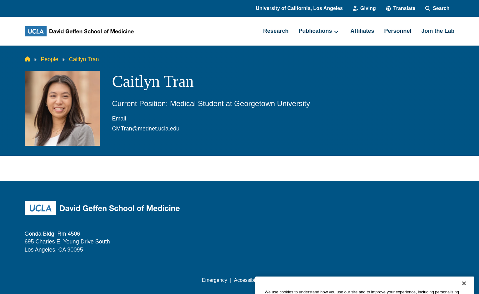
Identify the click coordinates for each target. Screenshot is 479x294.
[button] (400, 8)
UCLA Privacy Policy (291, 280)
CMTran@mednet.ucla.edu (146, 128)
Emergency (214, 280)
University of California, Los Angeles (299, 8)
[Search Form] (437, 8)
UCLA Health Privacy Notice (351, 280)
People (49, 59)
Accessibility (247, 280)
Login (395, 280)
